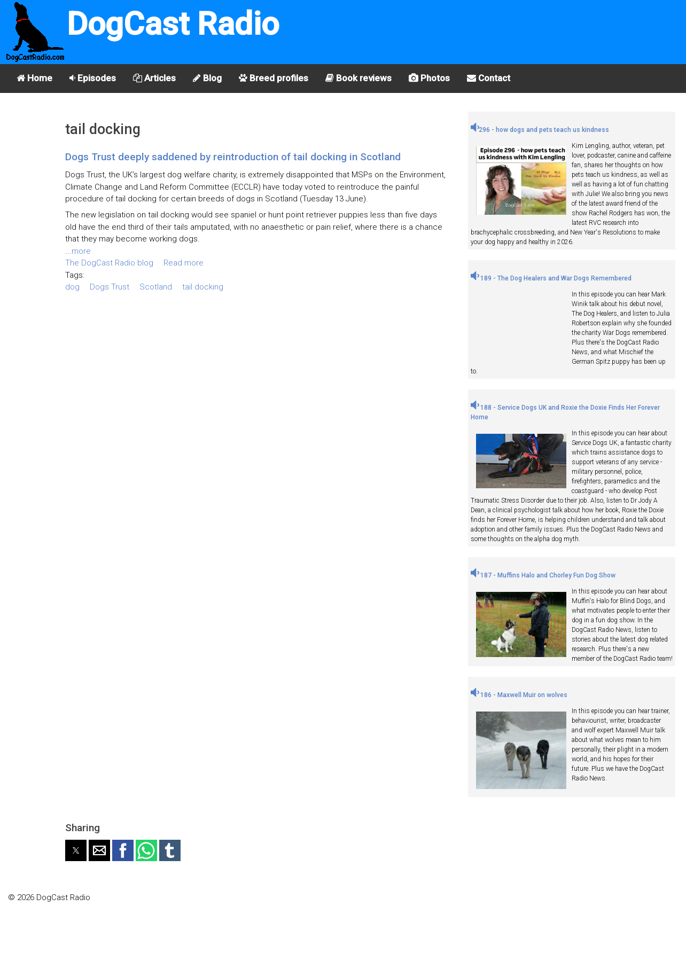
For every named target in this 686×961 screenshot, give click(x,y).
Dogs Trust (109, 287)
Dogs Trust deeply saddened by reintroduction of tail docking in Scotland (233, 157)
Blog (207, 78)
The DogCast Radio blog (109, 263)
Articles (154, 78)
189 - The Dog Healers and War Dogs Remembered (551, 278)
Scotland (155, 287)
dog (72, 287)
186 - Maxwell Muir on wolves (519, 695)
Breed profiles (273, 78)
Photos (429, 78)
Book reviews (358, 78)
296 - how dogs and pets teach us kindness (540, 130)
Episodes (92, 78)
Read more (183, 263)
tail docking (202, 287)
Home (34, 78)
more (81, 251)
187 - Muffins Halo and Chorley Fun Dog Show (543, 575)
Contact (488, 78)
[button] (76, 850)
